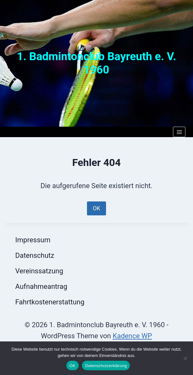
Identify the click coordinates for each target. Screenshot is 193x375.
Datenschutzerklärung (106, 365)
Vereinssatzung (39, 271)
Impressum (32, 240)
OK (96, 208)
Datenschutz (34, 255)
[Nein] (185, 358)
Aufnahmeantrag (41, 286)
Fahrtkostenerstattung (49, 302)
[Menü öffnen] (179, 132)
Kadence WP (132, 336)
